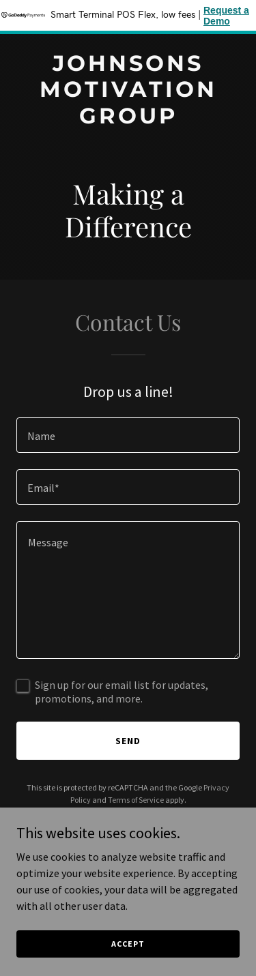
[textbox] (128, 435)
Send (128, 741)
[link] (128, 119)
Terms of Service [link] (136, 800)
